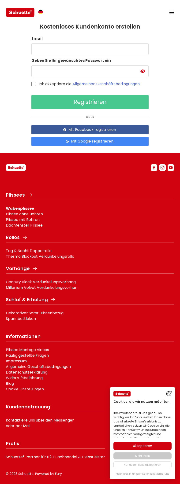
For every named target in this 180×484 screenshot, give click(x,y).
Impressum (16, 361)
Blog (10, 383)
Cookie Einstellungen (25, 389)
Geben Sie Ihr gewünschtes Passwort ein (71, 60)
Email (37, 38)
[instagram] (162, 167)
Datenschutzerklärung (26, 372)
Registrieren (90, 102)
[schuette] (16, 167)
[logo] (20, 12)
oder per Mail (18, 426)
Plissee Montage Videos (27, 349)
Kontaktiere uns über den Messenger (40, 420)
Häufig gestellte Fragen (27, 355)
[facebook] (154, 167)
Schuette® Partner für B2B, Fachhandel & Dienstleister (55, 457)
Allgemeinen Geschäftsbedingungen (106, 84)
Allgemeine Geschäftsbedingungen (38, 366)
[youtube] (171, 167)
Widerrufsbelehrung (24, 378)
